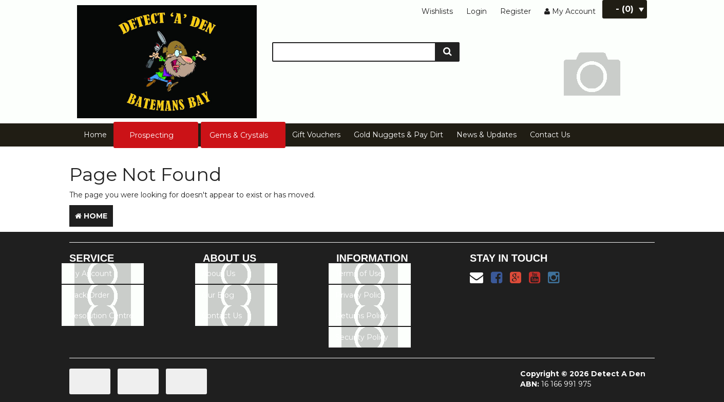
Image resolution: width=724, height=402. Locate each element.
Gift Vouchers (316, 134)
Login (476, 11)
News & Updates (486, 134)
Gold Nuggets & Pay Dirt (398, 134)
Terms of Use (359, 273)
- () (630, 9)
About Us (218, 273)
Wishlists (437, 11)
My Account (90, 273)
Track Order (88, 295)
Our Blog (218, 295)
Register (515, 11)
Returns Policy (361, 315)
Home (95, 134)
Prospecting (151, 135)
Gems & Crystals (238, 135)
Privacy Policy (360, 295)
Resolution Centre (101, 315)
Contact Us (550, 134)
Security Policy (361, 337)
